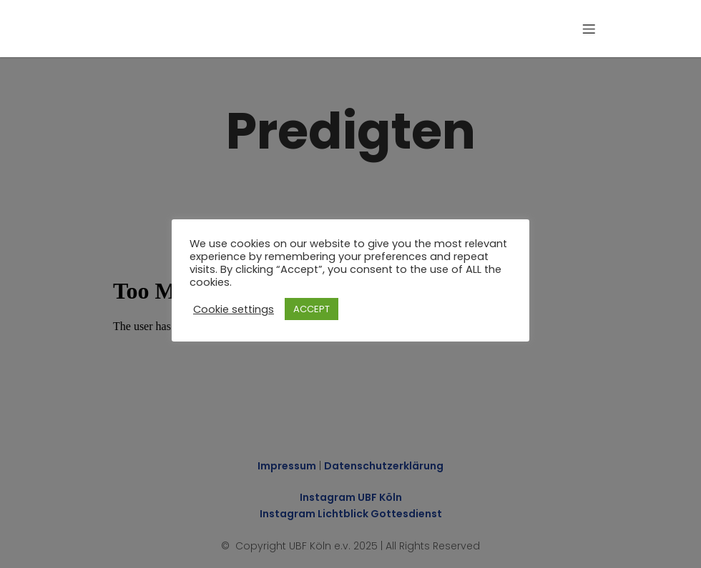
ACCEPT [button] (311, 309)
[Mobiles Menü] (589, 28)
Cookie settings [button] (233, 309)
